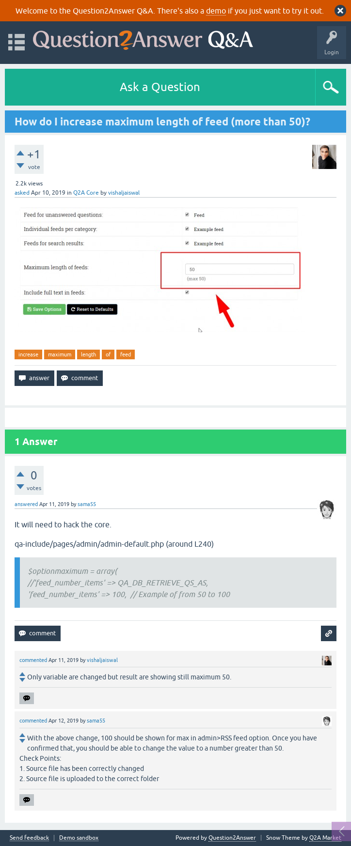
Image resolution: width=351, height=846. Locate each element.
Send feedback (29, 838)
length (88, 354)
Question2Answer (232, 837)
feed (125, 354)
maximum (59, 354)
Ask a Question (160, 86)
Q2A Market (325, 837)
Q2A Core (86, 192)
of (108, 354)
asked (22, 192)
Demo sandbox (78, 838)
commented (33, 660)
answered (26, 504)
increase (28, 354)
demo (216, 10)
